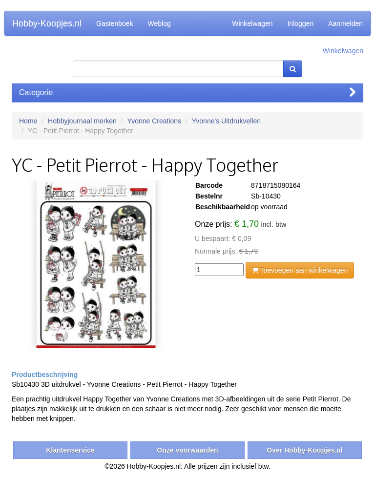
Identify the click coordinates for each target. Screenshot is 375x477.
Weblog (159, 23)
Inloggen (300, 23)
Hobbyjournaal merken (82, 121)
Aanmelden (345, 23)
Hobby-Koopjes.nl (47, 23)
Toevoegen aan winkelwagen (300, 270)
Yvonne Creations (154, 121)
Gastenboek (114, 23)
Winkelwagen (252, 23)
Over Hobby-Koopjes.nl (305, 450)
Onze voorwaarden (187, 450)
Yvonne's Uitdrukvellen (226, 121)
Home (28, 121)
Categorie (187, 92)
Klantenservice (70, 450)
